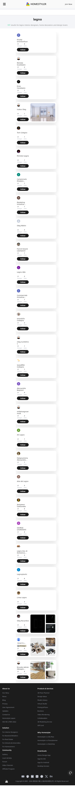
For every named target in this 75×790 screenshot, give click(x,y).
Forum (4, 761)
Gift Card (41, 725)
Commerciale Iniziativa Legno (22, 296)
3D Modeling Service (45, 722)
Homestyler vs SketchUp (46, 744)
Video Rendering (43, 714)
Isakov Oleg (21, 109)
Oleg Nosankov (23, 621)
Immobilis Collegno (21, 319)
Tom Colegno (22, 133)
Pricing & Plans (43, 707)
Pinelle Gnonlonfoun (22, 40)
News (4, 696)
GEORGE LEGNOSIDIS (21, 528)
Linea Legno (22, 597)
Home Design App (44, 755)
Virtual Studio (42, 704)
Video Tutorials (7, 765)
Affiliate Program (8, 769)
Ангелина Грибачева (21, 505)
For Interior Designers (10, 732)
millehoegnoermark (23, 412)
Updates (5, 711)
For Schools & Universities (11, 743)
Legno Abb (21, 272)
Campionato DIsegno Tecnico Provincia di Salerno (22, 180)
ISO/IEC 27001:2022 (9, 722)
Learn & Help (7, 758)
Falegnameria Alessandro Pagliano (22, 459)
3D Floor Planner (44, 693)
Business (41, 711)
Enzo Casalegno (21, 87)
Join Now (68, 4)
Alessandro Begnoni (21, 389)
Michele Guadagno (21, 64)
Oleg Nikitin (21, 226)
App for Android (43, 762)
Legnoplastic (22, 574)
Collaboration (42, 718)
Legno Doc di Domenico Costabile (22, 552)
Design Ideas (42, 696)
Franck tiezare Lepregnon (22, 250)
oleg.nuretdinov (23, 343)
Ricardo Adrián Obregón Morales (23, 668)
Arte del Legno (22, 481)
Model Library (42, 700)
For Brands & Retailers (10, 736)
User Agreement (8, 707)
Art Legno (21, 435)
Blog (4, 700)
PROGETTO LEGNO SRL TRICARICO (21, 643)
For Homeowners (8, 746)
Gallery (5, 754)
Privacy (5, 704)
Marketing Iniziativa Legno (21, 203)
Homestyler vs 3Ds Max (46, 737)
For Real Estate (7, 739)
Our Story (5, 693)
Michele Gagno (23, 156)
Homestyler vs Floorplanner (48, 740)
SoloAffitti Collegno (21, 366)
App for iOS (42, 759)
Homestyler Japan (8, 718)
